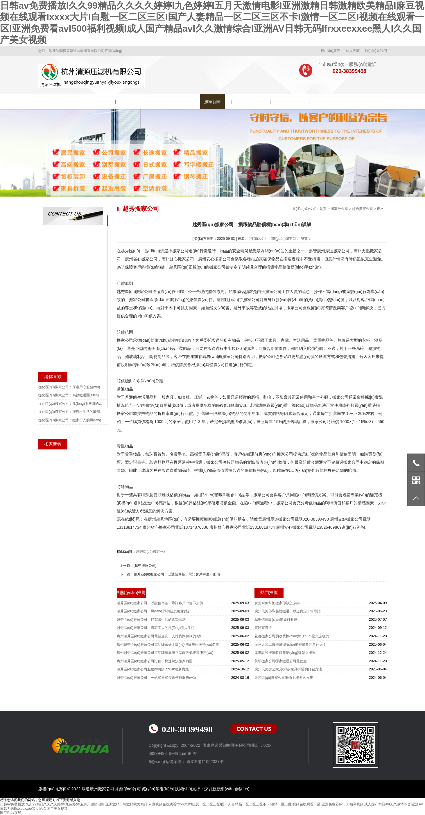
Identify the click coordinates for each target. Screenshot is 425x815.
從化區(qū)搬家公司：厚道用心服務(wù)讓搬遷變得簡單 (71, 387)
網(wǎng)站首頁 (57, 102)
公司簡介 (96, 102)
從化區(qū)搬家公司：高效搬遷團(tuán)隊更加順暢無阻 (71, 395)
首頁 (323, 209)
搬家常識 (290, 102)
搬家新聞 (212, 102)
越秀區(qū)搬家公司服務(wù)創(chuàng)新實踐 (153, 669)
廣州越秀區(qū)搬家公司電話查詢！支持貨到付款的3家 (159, 636)
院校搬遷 (135, 102)
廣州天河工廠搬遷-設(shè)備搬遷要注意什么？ (290, 645)
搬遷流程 (251, 102)
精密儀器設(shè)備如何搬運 (275, 620)
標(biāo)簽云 (330, 51)
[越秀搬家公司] (145, 566)
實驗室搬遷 (263, 628)
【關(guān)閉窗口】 (284, 239)
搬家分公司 (339, 209)
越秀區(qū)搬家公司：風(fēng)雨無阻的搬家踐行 (154, 611)
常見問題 (328, 102)
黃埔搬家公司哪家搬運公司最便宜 (280, 661)
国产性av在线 (10, 813)
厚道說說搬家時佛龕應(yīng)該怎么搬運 (285, 653)
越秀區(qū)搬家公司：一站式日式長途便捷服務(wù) (156, 678)
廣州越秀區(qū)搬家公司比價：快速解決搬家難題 (155, 661)
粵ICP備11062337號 (205, 761)
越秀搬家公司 (362, 209)
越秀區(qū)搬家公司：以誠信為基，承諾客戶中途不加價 (177, 574)
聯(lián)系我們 (376, 51)
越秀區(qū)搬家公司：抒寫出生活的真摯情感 (151, 620)
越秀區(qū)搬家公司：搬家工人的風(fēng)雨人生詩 (156, 628)
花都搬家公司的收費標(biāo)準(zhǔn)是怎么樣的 (291, 636)
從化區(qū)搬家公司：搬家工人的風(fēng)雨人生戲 (71, 420)
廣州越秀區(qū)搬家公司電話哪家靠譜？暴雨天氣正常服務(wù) (165, 653)
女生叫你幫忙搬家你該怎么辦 (277, 603)
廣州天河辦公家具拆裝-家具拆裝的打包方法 (288, 669)
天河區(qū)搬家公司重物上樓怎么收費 (283, 678)
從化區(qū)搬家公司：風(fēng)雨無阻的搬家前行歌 (71, 404)
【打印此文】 (257, 239)
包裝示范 (174, 102)
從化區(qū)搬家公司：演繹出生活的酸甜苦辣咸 (71, 412)
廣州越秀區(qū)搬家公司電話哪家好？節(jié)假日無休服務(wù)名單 (168, 645)
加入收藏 (353, 51)
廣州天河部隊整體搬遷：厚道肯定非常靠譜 (287, 611)
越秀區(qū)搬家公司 (151, 552)
